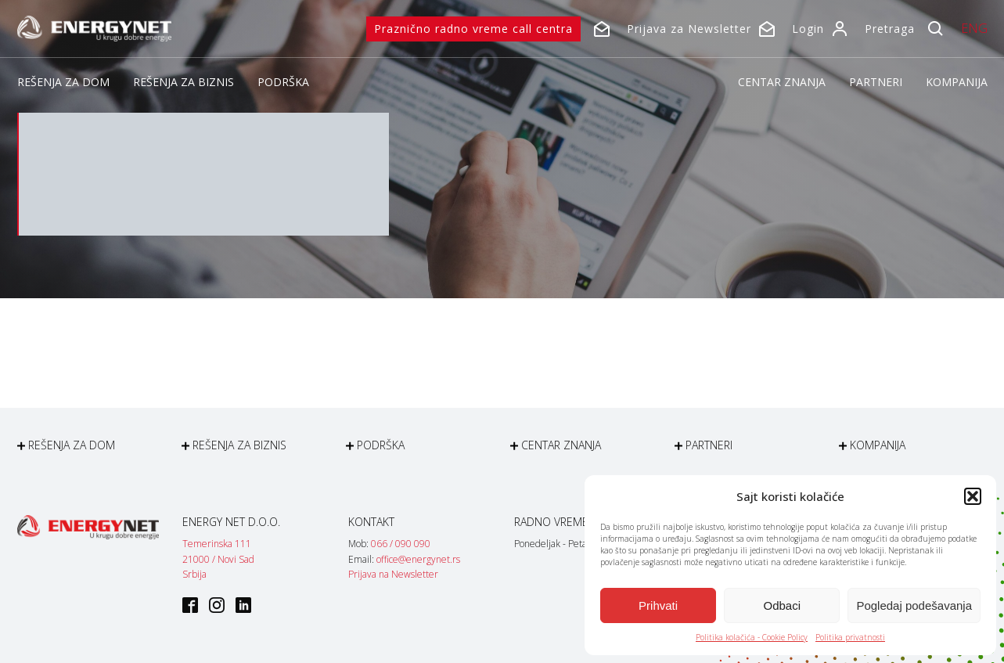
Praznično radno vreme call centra (473, 28)
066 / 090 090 (400, 543)
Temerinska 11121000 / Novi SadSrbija (218, 558)
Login (808, 28)
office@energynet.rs (418, 559)
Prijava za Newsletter (689, 28)
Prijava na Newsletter (393, 574)
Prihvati (658, 605)
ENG (974, 28)
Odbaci (782, 605)
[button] (973, 496)
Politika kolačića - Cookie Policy (752, 637)
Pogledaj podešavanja (914, 605)
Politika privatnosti (850, 637)
